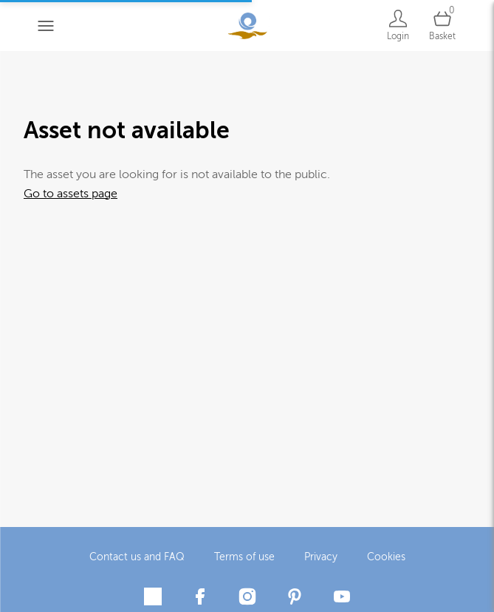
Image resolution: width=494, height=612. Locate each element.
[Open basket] (442, 25)
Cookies (386, 554)
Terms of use (244, 554)
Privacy (320, 554)
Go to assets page (70, 193)
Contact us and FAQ (137, 554)
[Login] (398, 25)
